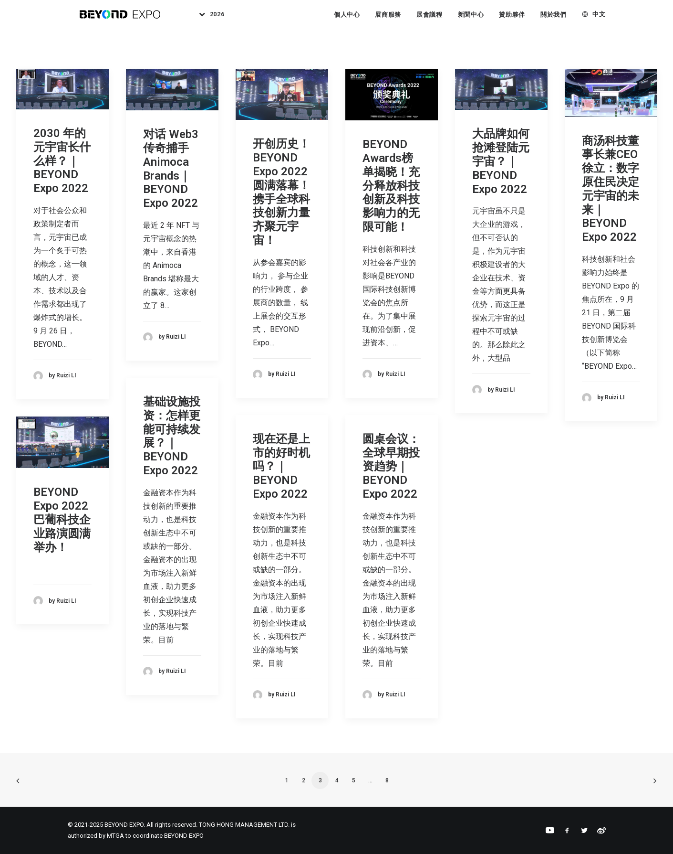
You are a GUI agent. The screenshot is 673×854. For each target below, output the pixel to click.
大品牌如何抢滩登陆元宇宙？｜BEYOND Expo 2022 (500, 161)
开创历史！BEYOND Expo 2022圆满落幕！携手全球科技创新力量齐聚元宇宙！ (281, 192)
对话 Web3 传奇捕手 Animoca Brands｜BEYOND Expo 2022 (170, 169)
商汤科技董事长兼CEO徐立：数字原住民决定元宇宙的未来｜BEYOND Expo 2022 (610, 189)
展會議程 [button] (429, 18)
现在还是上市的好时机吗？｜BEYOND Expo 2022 (281, 466)
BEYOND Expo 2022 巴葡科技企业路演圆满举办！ (62, 519)
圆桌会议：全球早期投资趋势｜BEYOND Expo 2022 (391, 466)
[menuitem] (215, 18)
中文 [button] (598, 18)
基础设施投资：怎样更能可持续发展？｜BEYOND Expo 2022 (171, 436)
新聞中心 (471, 18)
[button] (62, 89)
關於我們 (553, 18)
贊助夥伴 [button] (512, 18)
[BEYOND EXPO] (121, 18)
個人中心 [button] (347, 18)
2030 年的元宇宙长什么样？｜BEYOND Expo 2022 (62, 161)
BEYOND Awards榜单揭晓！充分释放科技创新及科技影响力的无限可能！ (391, 186)
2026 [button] (224, 18)
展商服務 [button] (388, 18)
